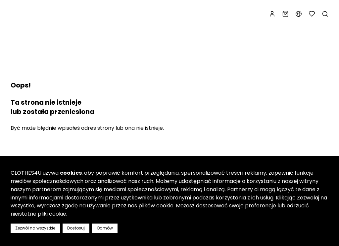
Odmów (105, 228)
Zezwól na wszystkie (35, 228)
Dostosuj (76, 228)
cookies (71, 173)
